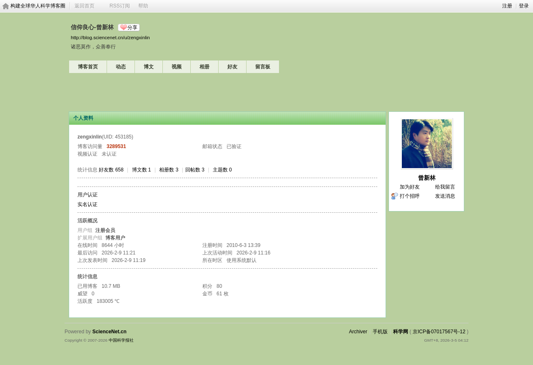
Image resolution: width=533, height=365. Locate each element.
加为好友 (410, 187)
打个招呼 (410, 196)
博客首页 (88, 67)
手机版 (380, 332)
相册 (204, 67)
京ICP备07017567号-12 (439, 332)
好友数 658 (111, 170)
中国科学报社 (121, 340)
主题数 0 (222, 170)
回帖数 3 (194, 170)
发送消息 (445, 196)
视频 (177, 67)
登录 (524, 6)
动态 (121, 67)
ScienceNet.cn (109, 332)
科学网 (400, 332)
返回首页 (85, 6)
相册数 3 (168, 170)
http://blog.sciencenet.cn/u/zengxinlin (110, 37)
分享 (132, 27)
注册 (507, 6)
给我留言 (445, 187)
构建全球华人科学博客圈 (37, 6)
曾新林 (427, 177)
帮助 (143, 6)
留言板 (262, 67)
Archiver (358, 332)
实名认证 (87, 204)
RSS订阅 (120, 6)
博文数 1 (141, 170)
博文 (149, 67)
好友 (232, 67)
